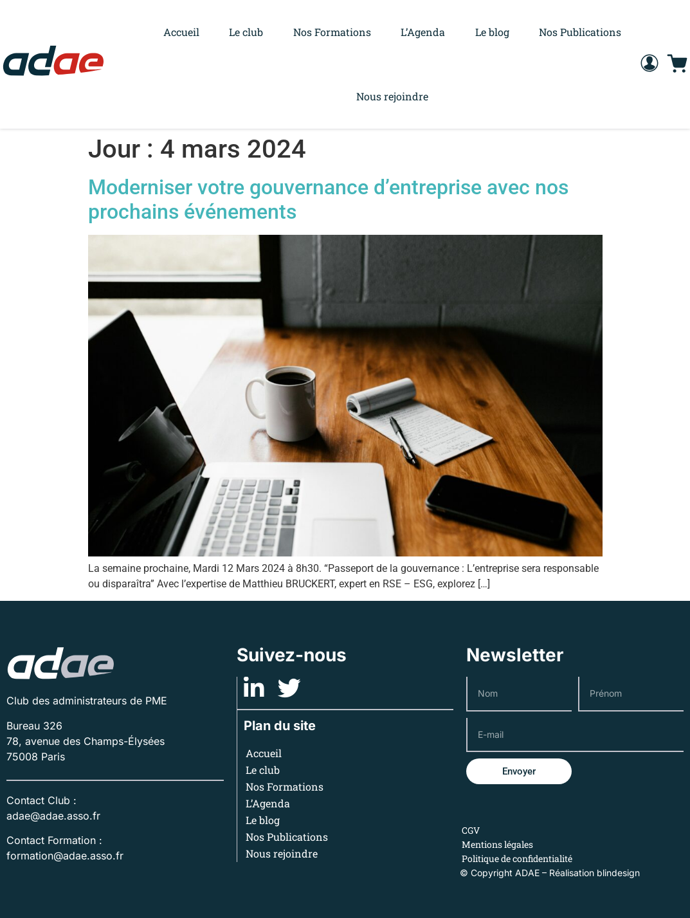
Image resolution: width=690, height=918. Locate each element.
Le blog (492, 32)
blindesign (618, 872)
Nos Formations (332, 32)
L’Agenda (423, 32)
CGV (471, 830)
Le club (246, 32)
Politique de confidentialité (517, 858)
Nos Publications (580, 32)
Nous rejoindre (392, 96)
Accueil (181, 32)
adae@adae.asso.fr (53, 815)
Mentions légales (497, 844)
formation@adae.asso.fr (64, 855)
